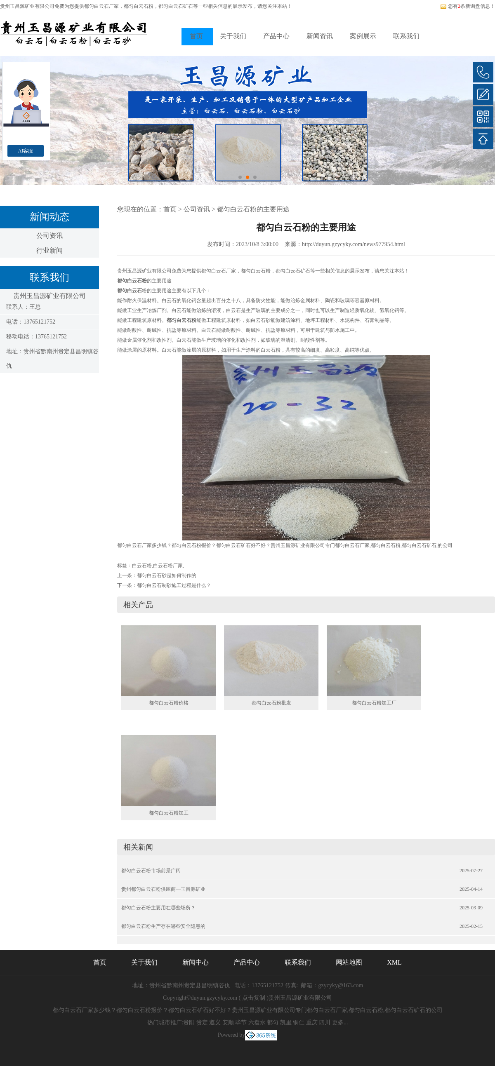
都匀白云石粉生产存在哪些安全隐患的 (163, 926)
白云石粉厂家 (168, 565)
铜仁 (298, 1022)
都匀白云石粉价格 (169, 703)
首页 (196, 36)
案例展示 (363, 36)
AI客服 (25, 151)
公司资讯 (49, 235)
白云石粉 (142, 565)
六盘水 (257, 1022)
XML (394, 962)
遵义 (215, 1022)
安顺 (228, 1022)
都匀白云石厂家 (101, 6)
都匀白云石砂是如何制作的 (166, 575)
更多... (340, 1022)
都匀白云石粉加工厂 (374, 703)
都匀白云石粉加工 (169, 813)
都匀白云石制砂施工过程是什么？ (174, 585)
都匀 (272, 1022)
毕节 (241, 1022)
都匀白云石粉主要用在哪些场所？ (158, 908)
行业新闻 (49, 250)
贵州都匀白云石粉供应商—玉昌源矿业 (163, 889)
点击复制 (253, 998)
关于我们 (233, 36)
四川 (324, 1022)
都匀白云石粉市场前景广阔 (151, 870)
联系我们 (406, 36)
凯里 (286, 1022)
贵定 (202, 1022)
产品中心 (276, 36)
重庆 (312, 1022)
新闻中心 (195, 962)
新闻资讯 (319, 36)
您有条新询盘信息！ (467, 6)
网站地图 (349, 962)
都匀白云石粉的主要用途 (253, 209)
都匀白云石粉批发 (271, 703)
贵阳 (189, 1022)
